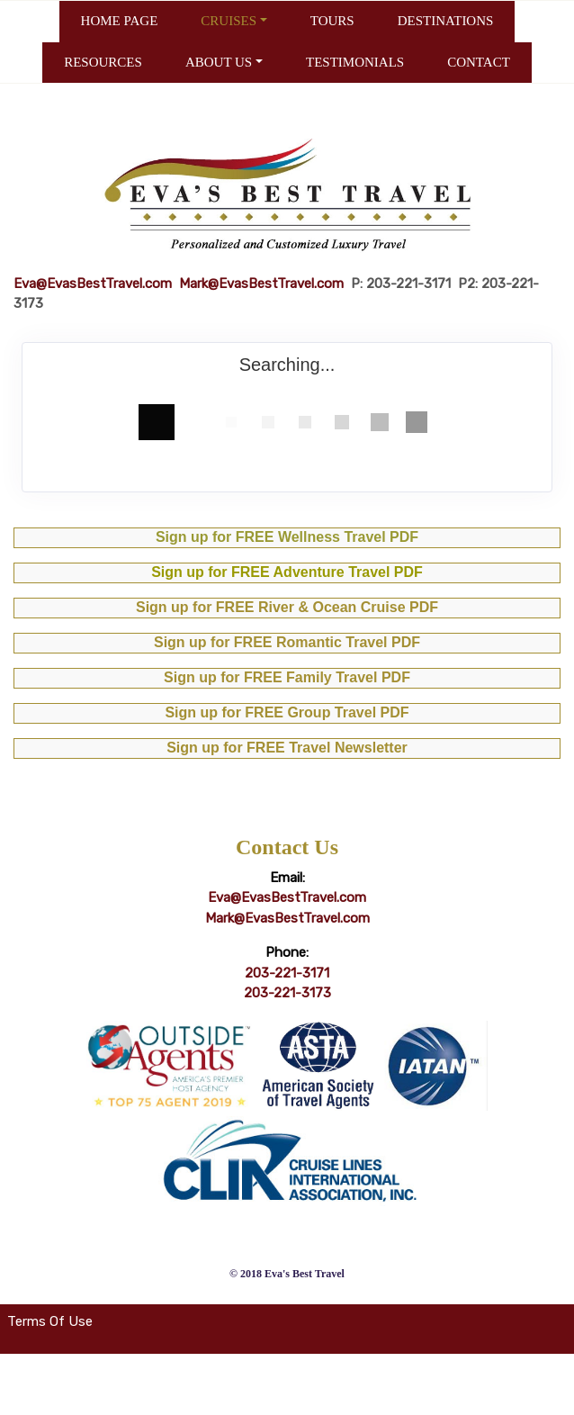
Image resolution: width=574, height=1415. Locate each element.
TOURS (332, 21)
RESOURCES (103, 62)
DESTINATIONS (446, 21)
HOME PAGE (119, 21)
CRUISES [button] (228, 21)
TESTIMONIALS (355, 62)
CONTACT (478, 62)
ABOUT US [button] (218, 62)
